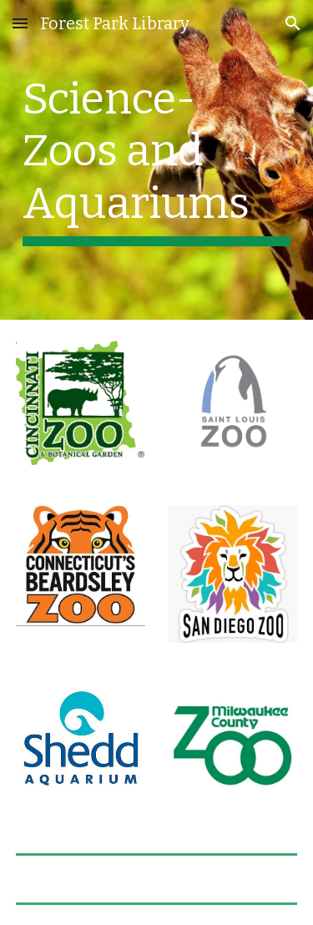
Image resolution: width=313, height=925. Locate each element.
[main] (157, 160)
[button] (20, 23)
